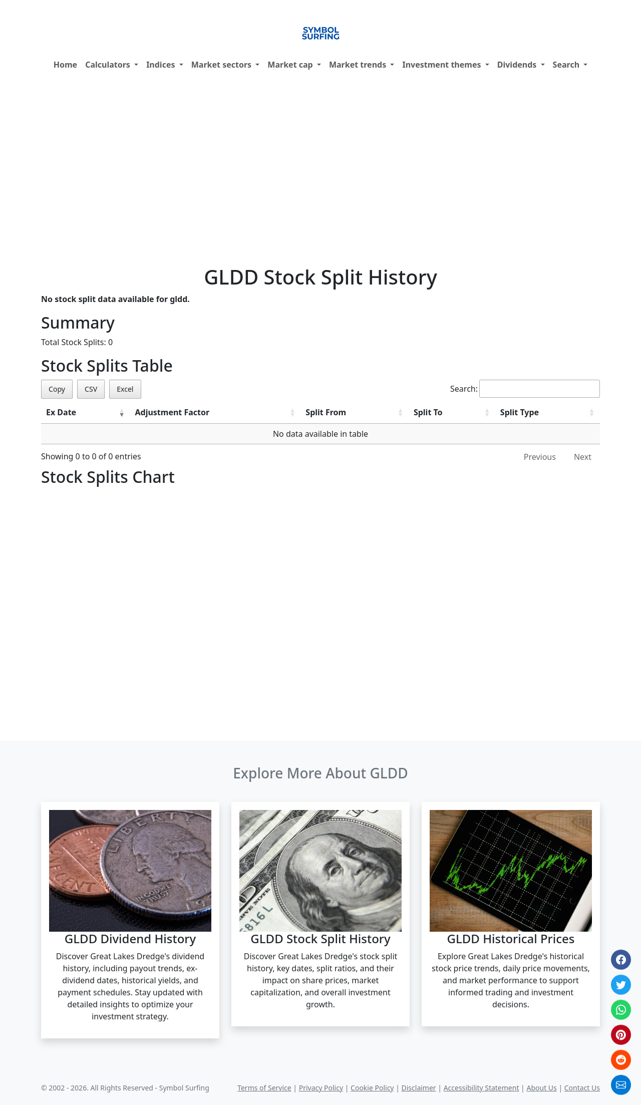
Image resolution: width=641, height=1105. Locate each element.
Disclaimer (419, 1087)
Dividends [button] (518, 64)
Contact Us (582, 1087)
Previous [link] (540, 456)
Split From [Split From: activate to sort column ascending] (325, 412)
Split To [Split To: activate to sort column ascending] (428, 412)
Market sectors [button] (222, 64)
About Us (541, 1087)
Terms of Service (264, 1087)
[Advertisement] (320, 171)
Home (65, 64)
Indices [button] (161, 64)
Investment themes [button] (442, 64)
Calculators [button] (108, 64)
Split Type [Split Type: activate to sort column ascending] (519, 412)
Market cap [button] (291, 64)
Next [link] (582, 456)
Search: (525, 389)
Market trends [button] (358, 64)
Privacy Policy (321, 1087)
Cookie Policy (372, 1087)
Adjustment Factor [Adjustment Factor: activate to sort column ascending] (172, 412)
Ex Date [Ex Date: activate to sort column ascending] (61, 412)
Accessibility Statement (481, 1087)
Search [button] (567, 64)
